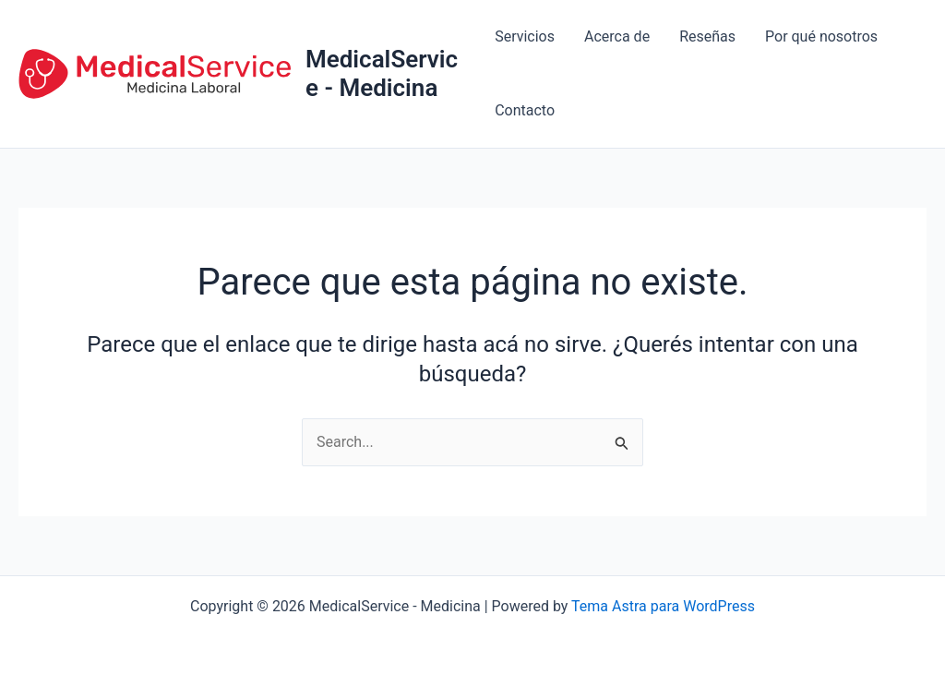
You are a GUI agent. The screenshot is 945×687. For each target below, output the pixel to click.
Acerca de (617, 36)
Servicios (525, 36)
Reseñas (707, 36)
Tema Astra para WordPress (663, 606)
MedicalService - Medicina (381, 73)
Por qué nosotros (821, 36)
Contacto (525, 110)
